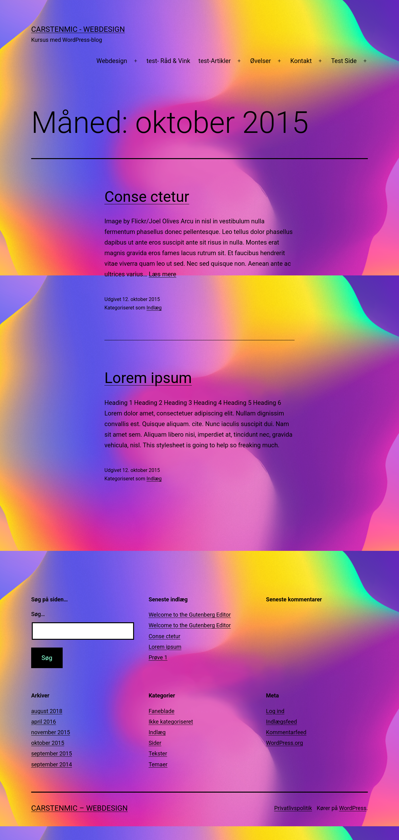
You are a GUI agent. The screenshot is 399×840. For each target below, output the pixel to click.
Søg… (38, 614)
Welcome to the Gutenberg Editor (190, 614)
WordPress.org (284, 743)
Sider (155, 743)
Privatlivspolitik (293, 808)
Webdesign (111, 61)
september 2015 (51, 753)
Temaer (158, 764)
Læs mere (162, 274)
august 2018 (46, 711)
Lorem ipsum (148, 378)
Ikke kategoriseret (171, 721)
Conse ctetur (146, 197)
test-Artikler (215, 61)
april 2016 (43, 721)
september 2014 (51, 764)
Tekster (158, 753)
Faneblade (162, 711)
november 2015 (50, 732)
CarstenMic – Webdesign (79, 808)
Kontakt (301, 61)
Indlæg (154, 308)
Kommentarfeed (286, 732)
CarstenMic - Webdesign (78, 29)
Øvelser (260, 61)
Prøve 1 (158, 657)
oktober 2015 (47, 743)
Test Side (344, 61)
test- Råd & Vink (168, 61)
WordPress (352, 808)
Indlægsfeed (281, 721)
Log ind (275, 711)
